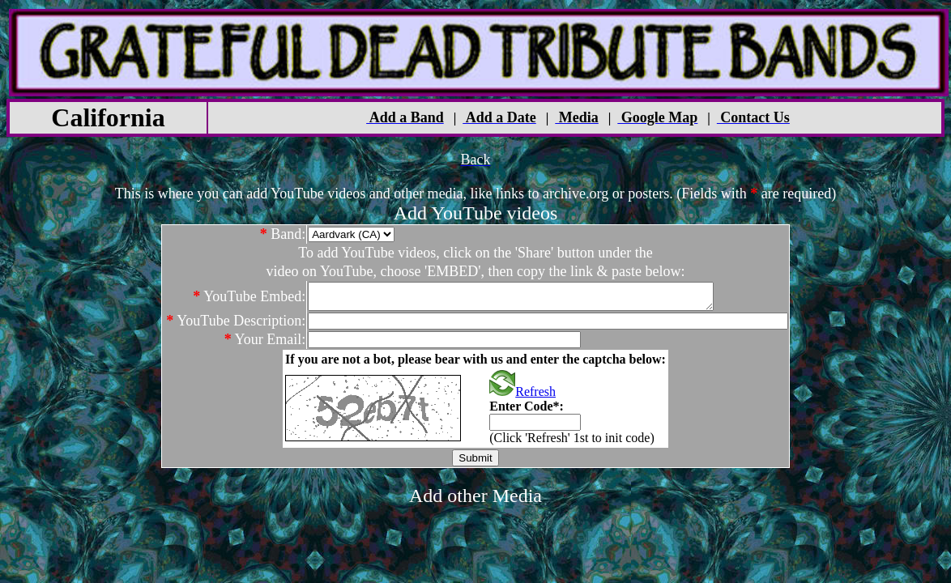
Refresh (522, 396)
